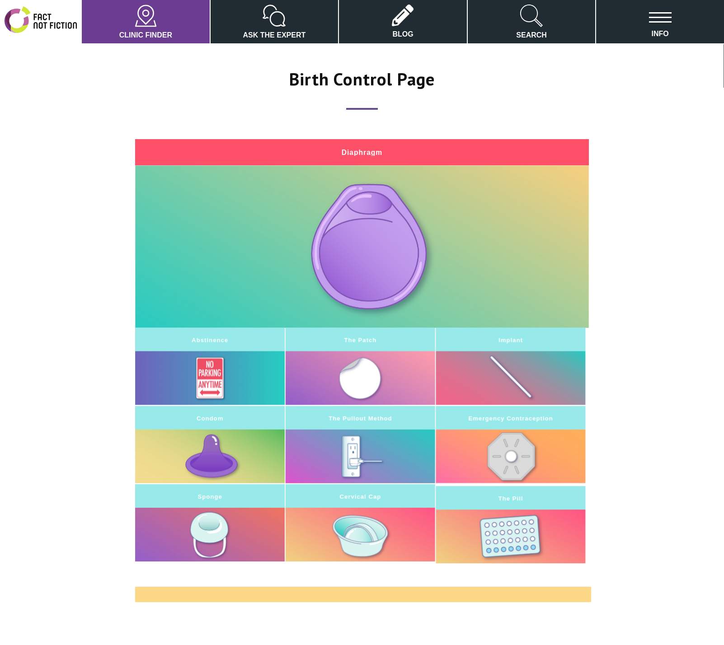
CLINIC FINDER (145, 22)
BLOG (403, 21)
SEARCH (531, 22)
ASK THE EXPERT (274, 22)
